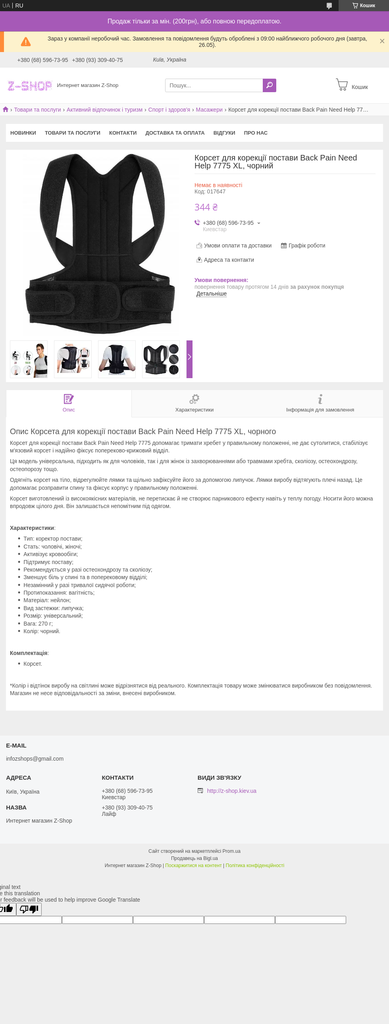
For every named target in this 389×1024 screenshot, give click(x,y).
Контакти (123, 133)
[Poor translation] (29, 909)
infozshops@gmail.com (35, 758)
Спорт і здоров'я (169, 109)
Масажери (209, 109)
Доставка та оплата (174, 133)
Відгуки (224, 133)
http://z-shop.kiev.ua (231, 791)
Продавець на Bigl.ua (194, 858)
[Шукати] (269, 85)
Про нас (256, 133)
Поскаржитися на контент (193, 865)
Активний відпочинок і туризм (105, 109)
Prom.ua (232, 851)
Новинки (23, 133)
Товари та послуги (37, 109)
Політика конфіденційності (255, 865)
